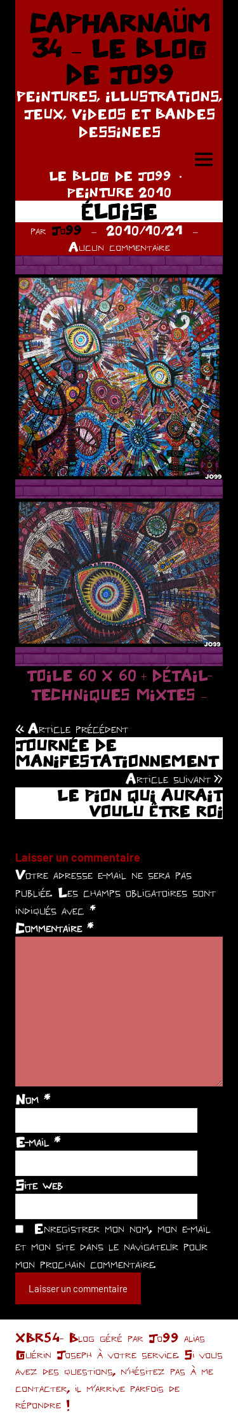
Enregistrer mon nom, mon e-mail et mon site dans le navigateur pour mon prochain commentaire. (113, 1246)
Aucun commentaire (119, 246)
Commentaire (54, 928)
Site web (39, 1185)
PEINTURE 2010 (119, 192)
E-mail (37, 1142)
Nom (32, 1099)
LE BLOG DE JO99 (110, 175)
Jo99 (66, 230)
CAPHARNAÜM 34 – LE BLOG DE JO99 (119, 48)
